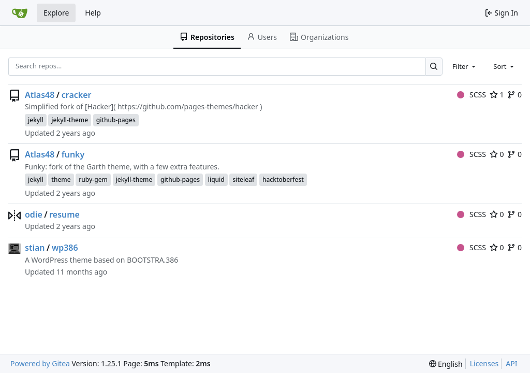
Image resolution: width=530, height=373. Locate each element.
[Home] (19, 13)
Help (93, 13)
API (511, 363)
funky (73, 154)
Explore (56, 13)
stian (35, 247)
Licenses (484, 363)
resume (64, 214)
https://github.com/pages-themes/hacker (187, 106)
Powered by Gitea (40, 363)
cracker (77, 95)
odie (33, 214)
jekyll (35, 120)
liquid (216, 179)
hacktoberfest (283, 179)
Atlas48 (39, 95)
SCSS (471, 94)
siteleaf (243, 179)
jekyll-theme (69, 120)
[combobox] (464, 66)
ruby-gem (93, 179)
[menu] (446, 364)
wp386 (65, 247)
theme (60, 179)
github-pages (116, 120)
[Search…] (434, 67)
